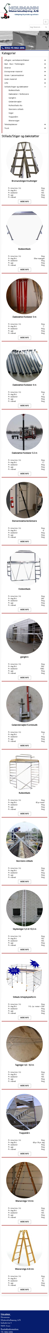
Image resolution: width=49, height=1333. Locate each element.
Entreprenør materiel (13, 71)
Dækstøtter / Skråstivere (19, 94)
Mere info (24, 202)
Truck (6, 128)
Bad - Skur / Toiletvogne (14, 64)
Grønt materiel (10, 79)
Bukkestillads (14, 90)
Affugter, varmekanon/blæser (16, 60)
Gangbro (12, 98)
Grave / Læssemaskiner (14, 75)
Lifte (6, 83)
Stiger (11, 113)
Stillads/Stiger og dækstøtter (16, 87)
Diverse (7, 68)
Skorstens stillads (16, 109)
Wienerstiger (14, 120)
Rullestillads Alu (15, 105)
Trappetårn (13, 117)
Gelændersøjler (15, 102)
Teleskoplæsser (10, 124)
